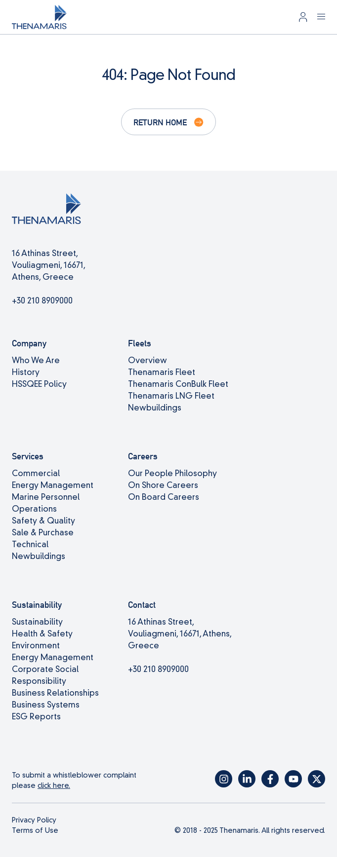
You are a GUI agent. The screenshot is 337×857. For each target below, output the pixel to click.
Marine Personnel (46, 497)
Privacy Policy (34, 820)
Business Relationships (55, 693)
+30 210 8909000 (42, 300)
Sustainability (37, 622)
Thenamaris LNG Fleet (171, 396)
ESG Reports (36, 716)
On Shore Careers (163, 485)
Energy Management (52, 485)
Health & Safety (42, 633)
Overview (147, 360)
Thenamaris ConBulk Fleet (178, 384)
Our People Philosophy (172, 473)
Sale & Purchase (43, 532)
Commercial (36, 473)
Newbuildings (154, 407)
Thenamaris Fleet (161, 372)
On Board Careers (163, 497)
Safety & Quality (43, 520)
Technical (30, 544)
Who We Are (36, 360)
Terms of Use (35, 830)
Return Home (160, 122)
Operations (34, 509)
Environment (36, 645)
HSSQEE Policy (39, 384)
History (26, 372)
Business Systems (46, 704)
